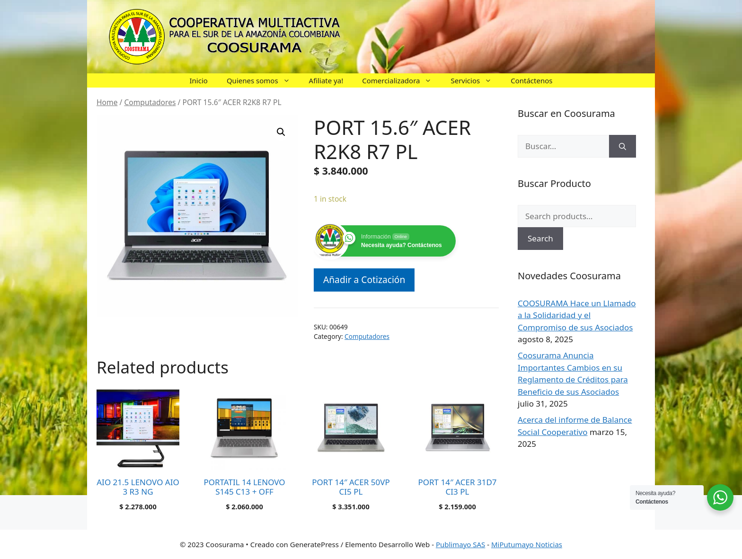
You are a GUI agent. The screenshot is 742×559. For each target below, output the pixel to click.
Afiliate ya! (326, 80)
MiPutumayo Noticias (526, 544)
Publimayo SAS (460, 544)
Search (540, 238)
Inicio (199, 80)
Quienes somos (263, 80)
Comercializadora (401, 80)
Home (107, 102)
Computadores (150, 102)
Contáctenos (531, 80)
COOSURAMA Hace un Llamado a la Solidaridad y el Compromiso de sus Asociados (577, 315)
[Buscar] (622, 146)
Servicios (475, 80)
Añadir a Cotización (364, 279)
